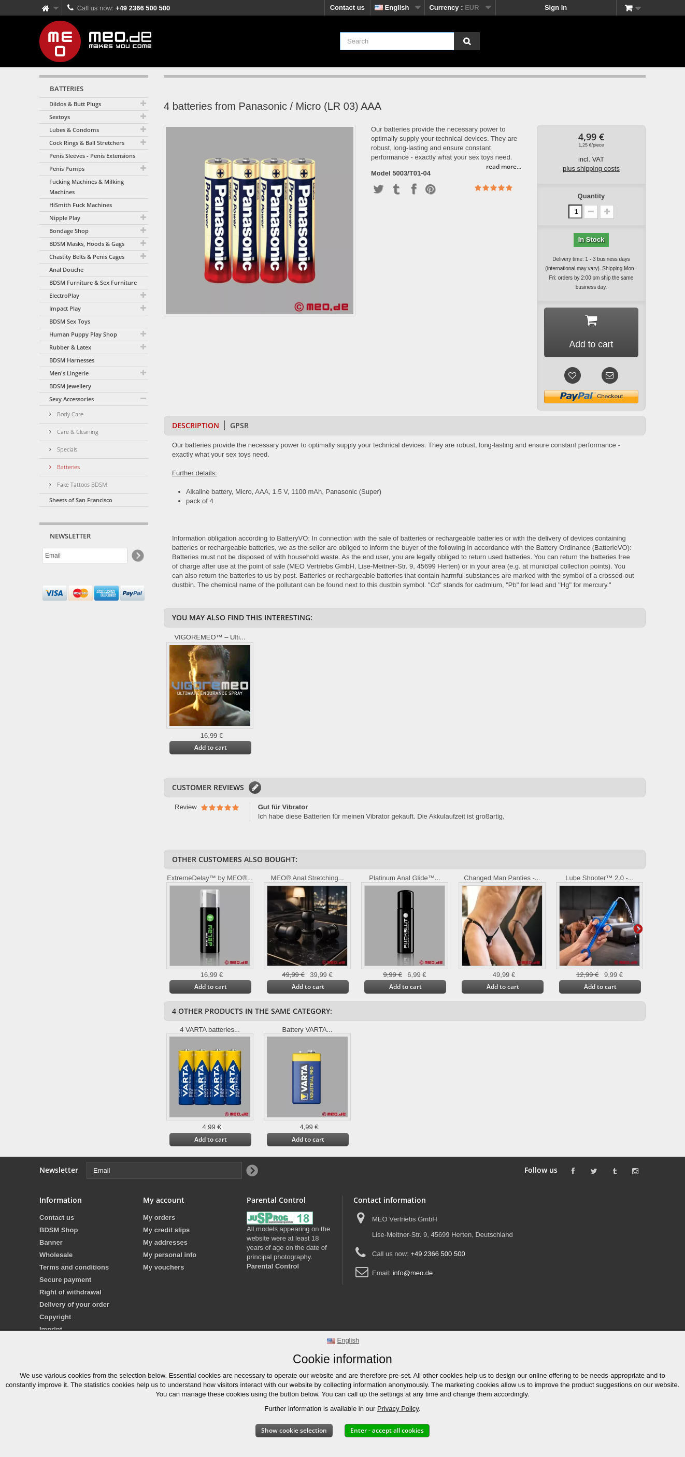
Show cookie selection (294, 1430)
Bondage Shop (69, 231)
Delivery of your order (74, 1305)
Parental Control (273, 1267)
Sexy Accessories (71, 399)
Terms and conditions (74, 1268)
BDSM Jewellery (70, 386)
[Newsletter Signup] (137, 555)
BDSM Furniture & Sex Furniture (93, 282)
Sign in (556, 7)
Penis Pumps (66, 168)
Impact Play (65, 308)
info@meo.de (413, 1274)
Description (195, 426)
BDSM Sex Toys (69, 321)
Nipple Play (64, 218)
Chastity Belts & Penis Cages (86, 256)
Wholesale (56, 1256)
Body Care (69, 414)
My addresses (165, 1243)
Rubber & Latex (70, 347)
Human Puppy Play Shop (83, 334)
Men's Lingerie (69, 373)
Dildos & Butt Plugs (75, 104)
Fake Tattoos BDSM (81, 484)
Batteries (67, 467)
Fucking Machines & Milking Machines (86, 187)
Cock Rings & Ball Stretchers (86, 143)
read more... (503, 166)
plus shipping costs (591, 168)
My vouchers (163, 1268)
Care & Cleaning (76, 431)
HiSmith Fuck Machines (80, 205)
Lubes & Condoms (74, 130)
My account (163, 1201)
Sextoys (59, 117)
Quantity (591, 196)
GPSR (239, 426)
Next (638, 929)
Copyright (55, 1318)
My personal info (169, 1256)
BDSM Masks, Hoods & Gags (86, 243)
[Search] (467, 41)
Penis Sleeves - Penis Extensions (92, 155)
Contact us (347, 7)
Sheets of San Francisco (80, 500)
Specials (66, 449)
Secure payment (65, 1281)
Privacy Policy (398, 1408)
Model (381, 173)
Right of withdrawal (70, 1293)
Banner (51, 1243)
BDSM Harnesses (71, 360)
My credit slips (166, 1231)
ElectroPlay (64, 295)
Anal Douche (66, 269)
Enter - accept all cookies (387, 1430)
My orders (159, 1218)
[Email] (84, 555)
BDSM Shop (58, 1231)
